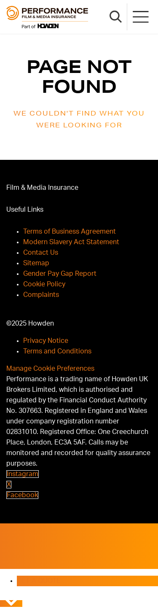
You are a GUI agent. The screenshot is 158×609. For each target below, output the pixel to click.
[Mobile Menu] (141, 17)
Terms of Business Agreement (69, 231)
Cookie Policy (44, 284)
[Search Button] (115, 17)
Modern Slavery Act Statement (71, 242)
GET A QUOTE (39, 580)
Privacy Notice (45, 340)
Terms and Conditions (57, 351)
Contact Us (40, 252)
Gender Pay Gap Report (59, 273)
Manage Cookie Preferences (50, 368)
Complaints (41, 294)
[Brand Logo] (47, 17)
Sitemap (36, 263)
